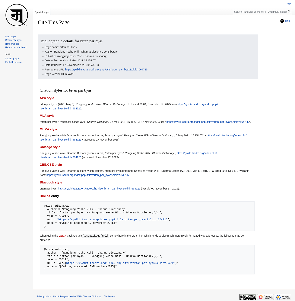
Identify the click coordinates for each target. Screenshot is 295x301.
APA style (47, 98)
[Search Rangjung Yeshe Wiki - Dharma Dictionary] (262, 11)
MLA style (47, 116)
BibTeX (45, 196)
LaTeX (62, 235)
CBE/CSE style (51, 165)
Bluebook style (51, 182)
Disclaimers (110, 296)
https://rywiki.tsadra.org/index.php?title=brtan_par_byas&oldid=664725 (106, 69)
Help (287, 20)
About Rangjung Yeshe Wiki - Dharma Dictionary (77, 296)
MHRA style (48, 129)
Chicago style (50, 147)
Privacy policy (44, 296)
